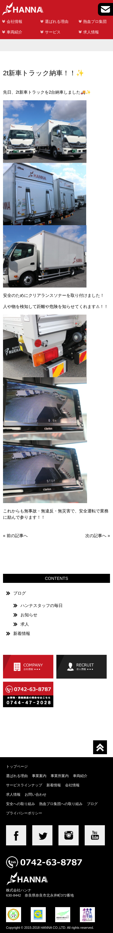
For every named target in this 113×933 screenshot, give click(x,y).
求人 (24, 624)
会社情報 (14, 21)
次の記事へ (95, 535)
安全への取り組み (20, 804)
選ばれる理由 (56, 21)
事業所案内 (60, 776)
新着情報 (21, 633)
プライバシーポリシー (24, 813)
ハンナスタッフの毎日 (41, 605)
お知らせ (28, 614)
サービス (53, 32)
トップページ (17, 766)
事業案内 (39, 776)
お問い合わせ (35, 794)
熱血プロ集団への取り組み (61, 804)
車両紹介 (14, 32)
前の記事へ (17, 535)
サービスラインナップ (24, 785)
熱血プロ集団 (95, 21)
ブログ (19, 593)
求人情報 (91, 32)
